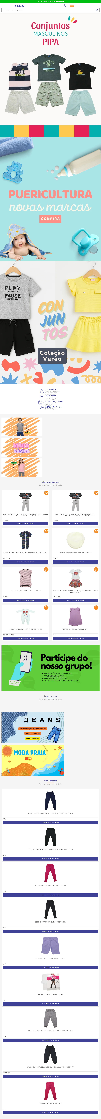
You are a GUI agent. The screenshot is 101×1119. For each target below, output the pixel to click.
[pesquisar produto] (97, 10)
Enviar (50, 1039)
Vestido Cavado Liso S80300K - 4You (75, 629)
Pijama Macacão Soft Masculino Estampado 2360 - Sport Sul (25, 553)
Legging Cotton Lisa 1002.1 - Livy (50, 929)
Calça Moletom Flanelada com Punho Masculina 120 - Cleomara (50, 915)
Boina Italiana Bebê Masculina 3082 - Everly (75, 553)
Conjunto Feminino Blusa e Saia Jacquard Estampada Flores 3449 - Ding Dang (75, 591)
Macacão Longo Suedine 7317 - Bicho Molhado (25, 629)
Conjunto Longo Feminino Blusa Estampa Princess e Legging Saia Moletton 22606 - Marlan (25, 515)
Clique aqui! (60, 1)
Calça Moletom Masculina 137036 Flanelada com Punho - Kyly (50, 828)
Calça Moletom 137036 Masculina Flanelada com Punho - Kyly (50, 813)
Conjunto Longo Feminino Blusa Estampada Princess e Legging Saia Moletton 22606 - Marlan (75, 515)
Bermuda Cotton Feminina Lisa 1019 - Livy (50, 871)
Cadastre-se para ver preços (25, 523)
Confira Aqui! (50, 1066)
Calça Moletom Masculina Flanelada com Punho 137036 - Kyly (50, 900)
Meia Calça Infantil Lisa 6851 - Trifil (50, 886)
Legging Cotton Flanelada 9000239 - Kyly (50, 842)
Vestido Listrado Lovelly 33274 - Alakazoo (25, 591)
